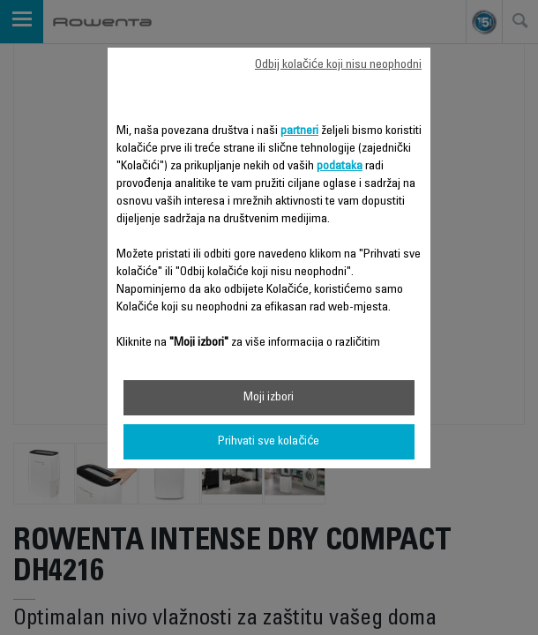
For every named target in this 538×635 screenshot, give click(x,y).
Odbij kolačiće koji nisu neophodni (338, 65)
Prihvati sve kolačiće (268, 442)
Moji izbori (268, 398)
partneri (299, 131)
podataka (339, 167)
